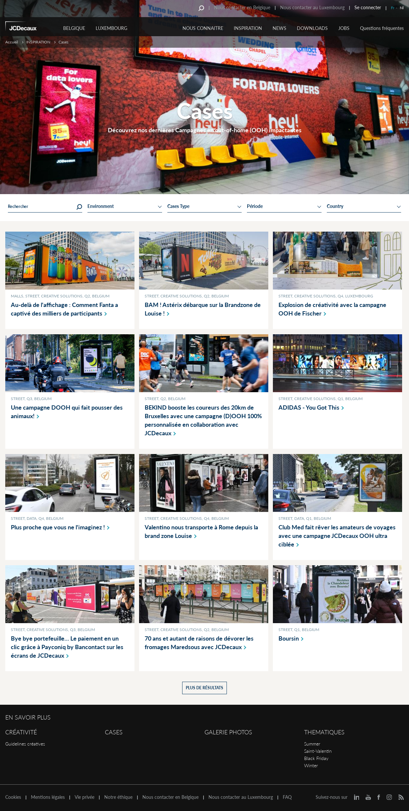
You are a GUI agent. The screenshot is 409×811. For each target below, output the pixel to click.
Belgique (74, 28)
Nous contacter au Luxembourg (312, 7)
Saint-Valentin (318, 751)
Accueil (11, 41)
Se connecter (367, 7)
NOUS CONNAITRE (202, 28)
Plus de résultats (204, 687)
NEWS (279, 28)
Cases (114, 732)
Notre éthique (118, 797)
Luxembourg (111, 28)
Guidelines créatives (25, 744)
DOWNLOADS (312, 28)
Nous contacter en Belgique (242, 7)
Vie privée (84, 797)
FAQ (287, 797)
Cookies (13, 797)
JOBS (343, 28)
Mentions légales (48, 797)
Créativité (21, 732)
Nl (402, 7)
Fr (392, 7)
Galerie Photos (228, 732)
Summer (312, 744)
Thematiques (324, 732)
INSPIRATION (248, 28)
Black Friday (316, 758)
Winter (311, 765)
